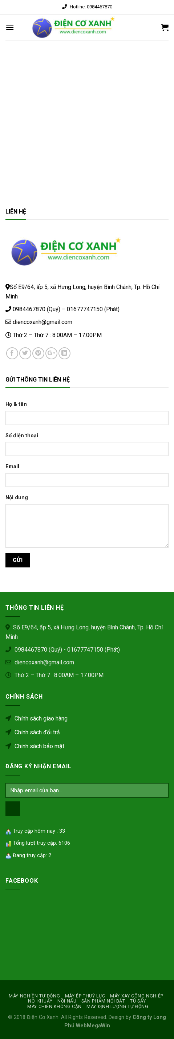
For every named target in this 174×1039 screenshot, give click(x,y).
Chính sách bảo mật (34, 746)
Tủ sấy (138, 1001)
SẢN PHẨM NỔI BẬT (103, 1001)
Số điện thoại (21, 436)
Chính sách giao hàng (36, 718)
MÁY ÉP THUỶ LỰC (85, 996)
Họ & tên (16, 404)
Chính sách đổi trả (32, 732)
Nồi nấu (66, 1001)
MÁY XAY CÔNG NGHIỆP (136, 996)
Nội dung (16, 498)
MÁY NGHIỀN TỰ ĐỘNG (34, 996)
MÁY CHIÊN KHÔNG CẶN (54, 1006)
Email (12, 467)
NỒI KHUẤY (40, 1001)
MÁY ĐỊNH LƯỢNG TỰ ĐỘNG (117, 1006)
